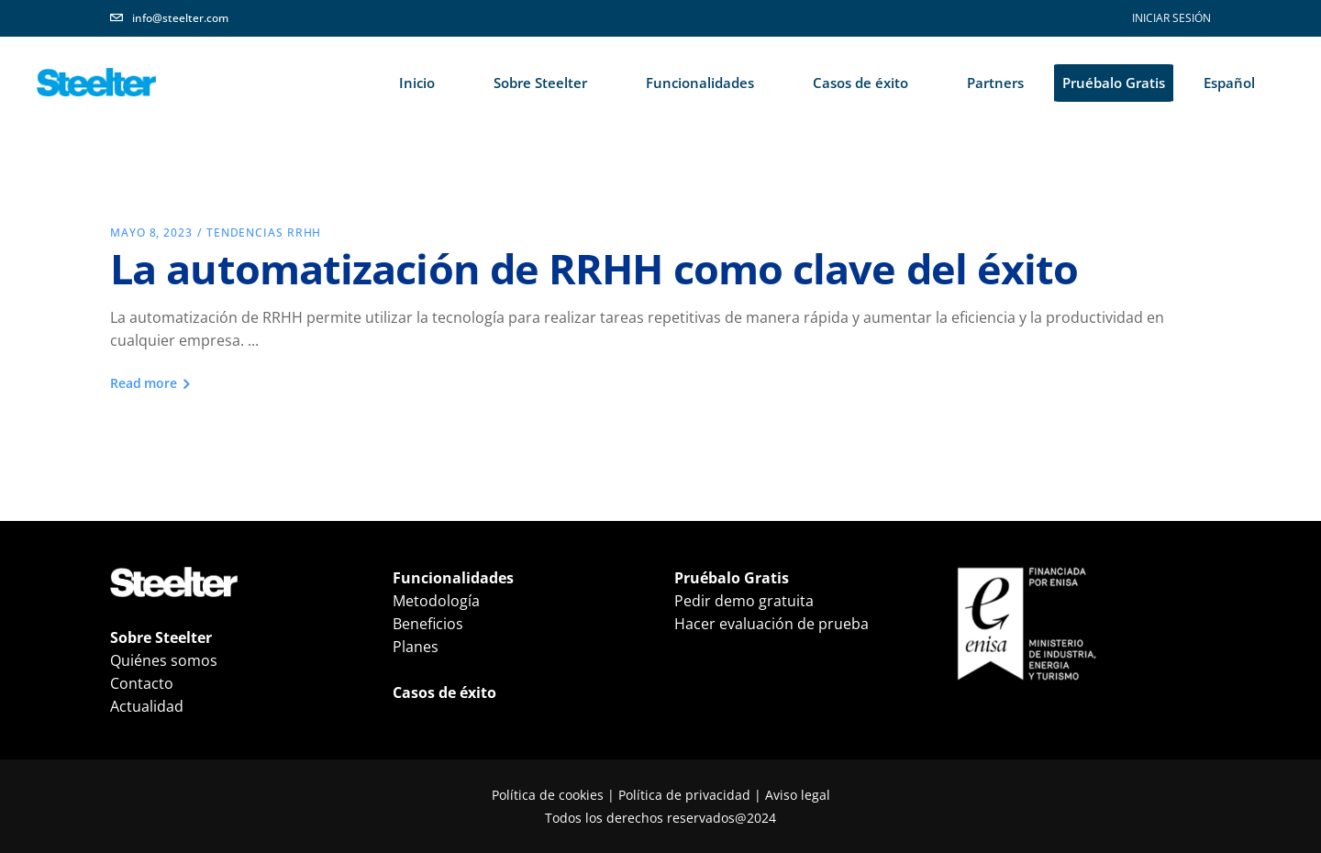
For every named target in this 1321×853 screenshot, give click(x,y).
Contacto (141, 683)
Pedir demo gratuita (744, 601)
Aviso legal (797, 794)
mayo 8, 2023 (151, 232)
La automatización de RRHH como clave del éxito (594, 268)
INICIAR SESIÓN (1171, 18)
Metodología (436, 601)
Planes (415, 647)
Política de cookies (548, 794)
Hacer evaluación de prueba (771, 624)
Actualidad (146, 706)
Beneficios (428, 624)
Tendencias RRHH (264, 232)
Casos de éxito (444, 692)
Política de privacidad (684, 794)
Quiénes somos (163, 660)
